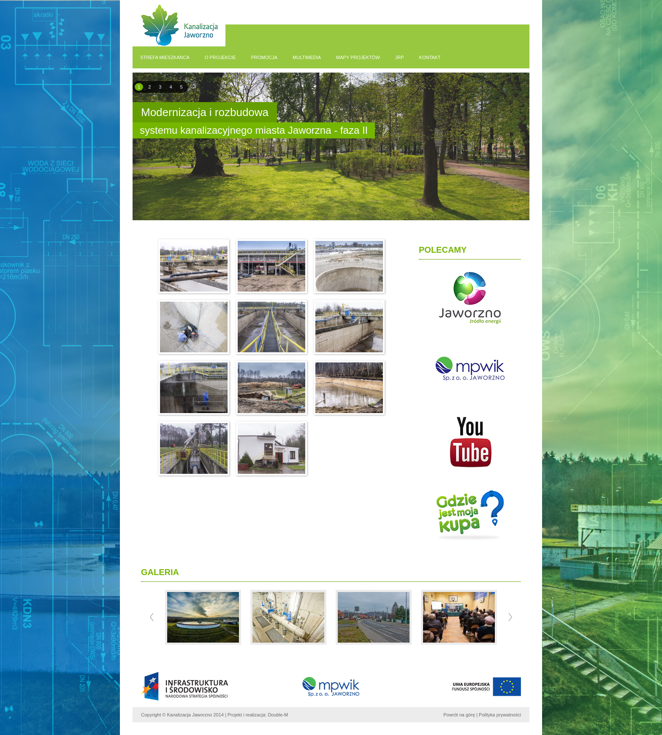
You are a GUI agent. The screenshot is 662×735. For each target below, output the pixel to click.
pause (329, 153)
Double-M (278, 714)
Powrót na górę (459, 714)
